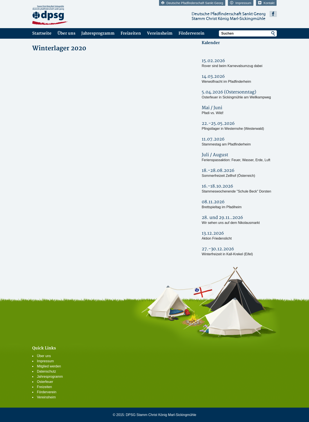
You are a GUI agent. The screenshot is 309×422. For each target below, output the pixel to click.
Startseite (42, 33)
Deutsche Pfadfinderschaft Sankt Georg (192, 3)
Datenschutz (46, 371)
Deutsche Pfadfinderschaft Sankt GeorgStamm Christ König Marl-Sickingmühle (229, 16)
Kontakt (266, 3)
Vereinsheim (160, 33)
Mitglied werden (49, 366)
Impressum (240, 3)
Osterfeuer (45, 382)
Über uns (66, 33)
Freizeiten (131, 33)
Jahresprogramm (98, 33)
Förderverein (191, 33)
